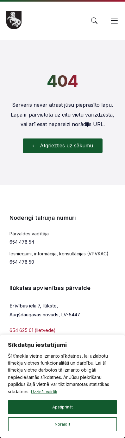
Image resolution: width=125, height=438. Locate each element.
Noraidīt (62, 424)
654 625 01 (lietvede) (32, 330)
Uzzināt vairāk (45, 391)
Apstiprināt (62, 407)
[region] (62, 386)
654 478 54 (21, 242)
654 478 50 (21, 262)
